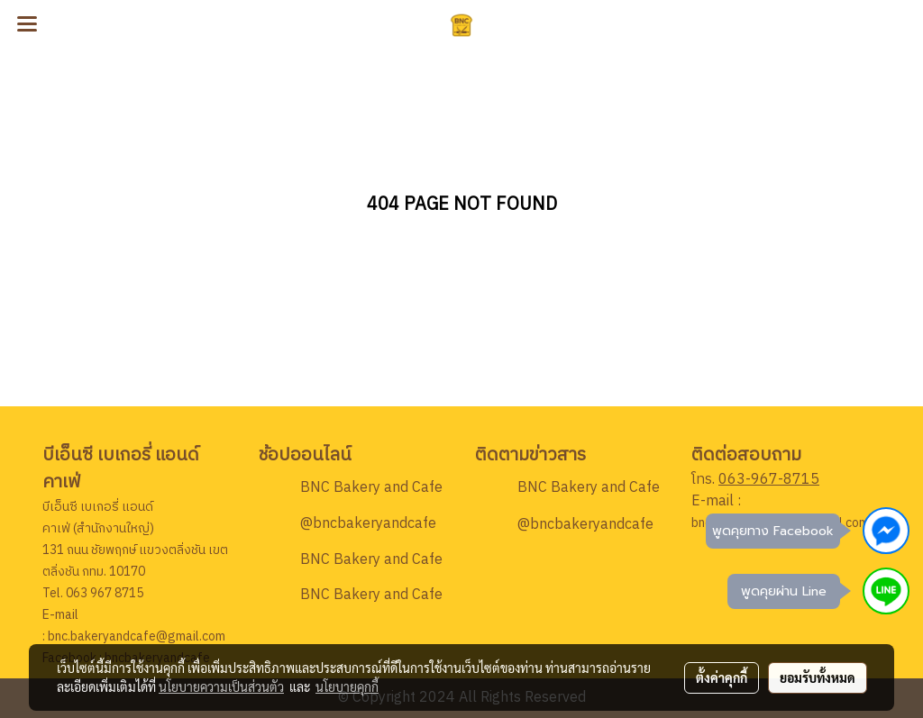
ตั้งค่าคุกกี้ (721, 677)
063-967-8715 (768, 480)
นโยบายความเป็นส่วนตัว (221, 686)
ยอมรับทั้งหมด (817, 677)
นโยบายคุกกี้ (347, 686)
